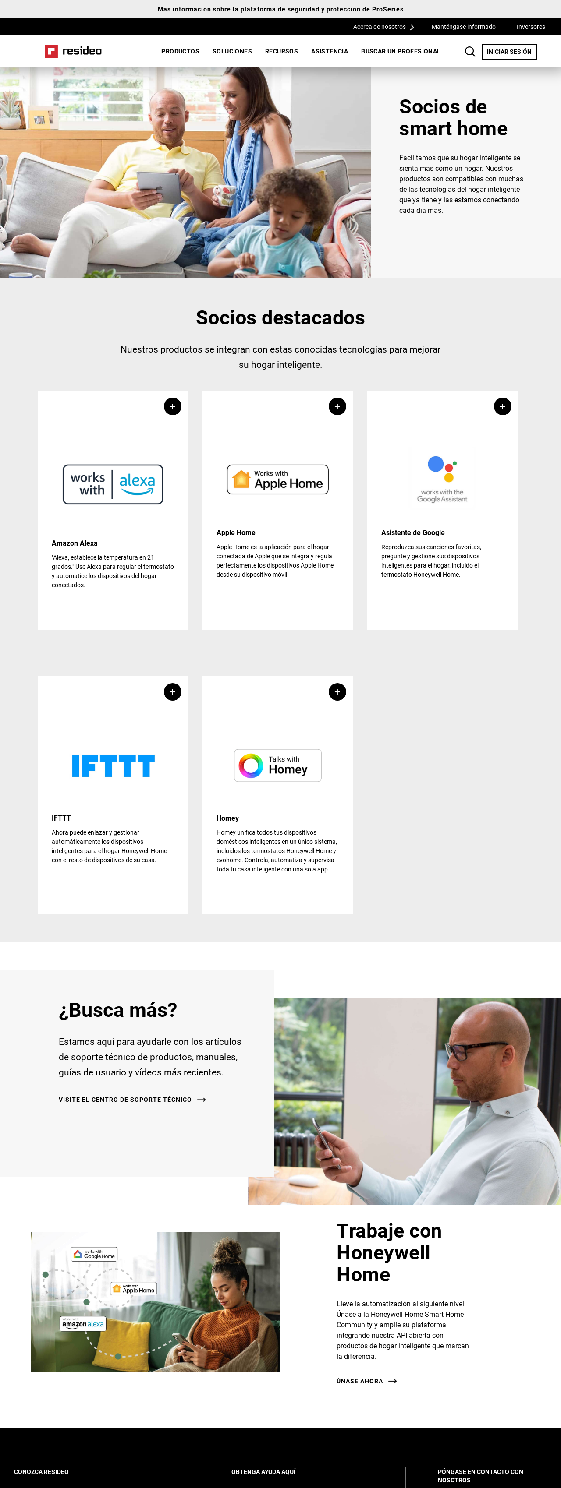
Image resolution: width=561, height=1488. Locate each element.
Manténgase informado (464, 26)
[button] (113, 510)
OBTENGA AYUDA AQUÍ (275, 1471)
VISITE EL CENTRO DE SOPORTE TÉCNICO (125, 1100)
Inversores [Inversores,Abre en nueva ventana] (531, 26)
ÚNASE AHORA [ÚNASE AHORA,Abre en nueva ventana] (360, 1381)
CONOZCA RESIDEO (53, 1471)
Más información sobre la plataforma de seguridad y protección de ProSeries (281, 9)
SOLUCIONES (232, 51)
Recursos (281, 51)
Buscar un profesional (400, 51)
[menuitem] (180, 51)
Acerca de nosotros (387, 26)
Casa (73, 51)
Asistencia (329, 51)
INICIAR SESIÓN (512, 51)
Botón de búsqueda (470, 51)
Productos (180, 51)
